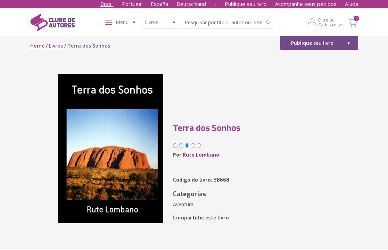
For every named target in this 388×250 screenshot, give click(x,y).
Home (37, 45)
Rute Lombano (201, 154)
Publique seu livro (246, 3)
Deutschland (191, 3)
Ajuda (351, 3)
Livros (56, 45)
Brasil (107, 3)
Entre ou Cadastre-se (330, 22)
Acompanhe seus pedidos (306, 3)
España (159, 3)
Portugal (132, 3)
